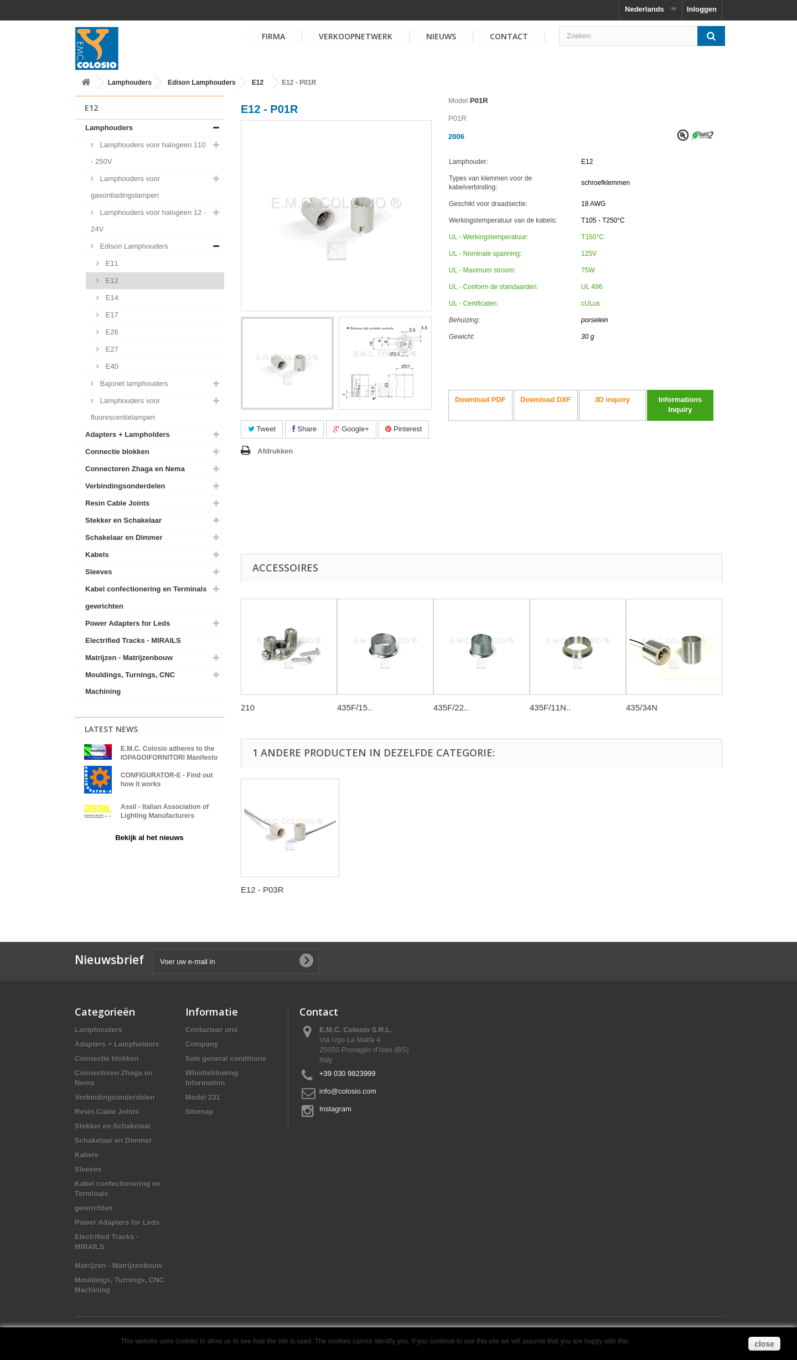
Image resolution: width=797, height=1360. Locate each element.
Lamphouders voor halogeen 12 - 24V (148, 220)
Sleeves (98, 572)
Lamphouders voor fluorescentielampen (125, 408)
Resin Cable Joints (117, 503)
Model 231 (202, 1097)
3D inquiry (612, 399)
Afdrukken (275, 451)
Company (201, 1044)
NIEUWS (441, 36)
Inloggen (702, 9)
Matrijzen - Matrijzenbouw (129, 657)
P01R (479, 100)
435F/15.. (354, 707)
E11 (110, 263)
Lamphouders (130, 82)
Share (304, 429)
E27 (110, 349)
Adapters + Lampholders (127, 434)
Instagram (335, 1109)
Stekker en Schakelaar (123, 520)
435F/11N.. (550, 707)
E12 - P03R (262, 889)
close (764, 1344)
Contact (509, 36)
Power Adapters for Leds (127, 623)
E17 (110, 315)
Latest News (111, 729)
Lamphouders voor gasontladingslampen (125, 186)
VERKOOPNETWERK (355, 36)
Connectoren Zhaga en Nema (135, 469)
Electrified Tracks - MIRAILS (133, 640)
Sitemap (199, 1111)
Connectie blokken (117, 451)
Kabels (97, 554)
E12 (257, 82)
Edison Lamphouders (202, 82)
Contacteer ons (211, 1030)
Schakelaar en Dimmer (123, 537)
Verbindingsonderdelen (125, 486)
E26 (110, 332)
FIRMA (273, 36)
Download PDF (480, 399)
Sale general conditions (225, 1058)
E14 (110, 297)
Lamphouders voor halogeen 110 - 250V (148, 153)
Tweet (262, 429)
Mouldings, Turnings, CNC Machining (130, 683)
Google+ (351, 429)
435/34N (642, 707)
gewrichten (104, 606)
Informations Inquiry (680, 404)
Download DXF (545, 399)
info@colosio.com (347, 1091)
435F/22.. (450, 707)
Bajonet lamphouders (133, 383)
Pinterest (403, 429)
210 (248, 707)
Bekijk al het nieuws (149, 837)
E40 (110, 366)
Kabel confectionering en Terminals (145, 589)
